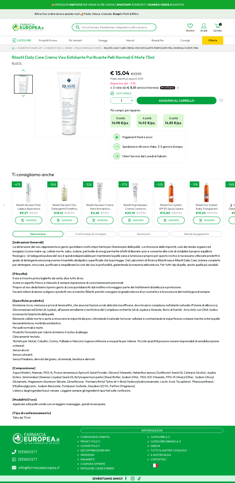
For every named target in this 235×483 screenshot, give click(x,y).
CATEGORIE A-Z (160, 437)
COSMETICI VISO (53, 48)
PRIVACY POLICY (90, 441)
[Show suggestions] (132, 101)
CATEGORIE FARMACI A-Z (166, 441)
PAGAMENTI (88, 459)
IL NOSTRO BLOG (161, 455)
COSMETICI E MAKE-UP (29, 48)
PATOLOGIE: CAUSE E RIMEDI (97, 468)
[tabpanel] (117, 330)
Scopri (137, 14)
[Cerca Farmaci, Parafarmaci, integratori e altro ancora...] (116, 27)
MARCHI (155, 446)
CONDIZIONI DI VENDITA (95, 437)
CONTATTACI (158, 459)
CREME (68, 48)
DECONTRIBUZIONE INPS (95, 450)
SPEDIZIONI (87, 455)
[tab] (38, 234)
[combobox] (122, 100)
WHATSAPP (124, 4)
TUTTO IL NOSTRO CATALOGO (169, 450)
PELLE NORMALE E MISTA (88, 48)
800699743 (176, 4)
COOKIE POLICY (90, 446)
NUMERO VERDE (158, 4)
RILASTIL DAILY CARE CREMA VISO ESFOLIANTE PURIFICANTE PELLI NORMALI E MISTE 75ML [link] (151, 48)
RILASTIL (17, 63)
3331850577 (138, 4)
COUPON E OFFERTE (93, 464)
